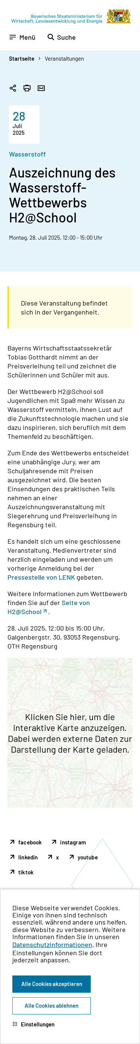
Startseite (21, 58)
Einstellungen (33, 1024)
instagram (73, 842)
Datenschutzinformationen (52, 944)
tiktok (26, 872)
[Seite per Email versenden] (41, 88)
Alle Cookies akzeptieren (51, 983)
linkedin (28, 857)
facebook (30, 842)
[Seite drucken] (27, 88)
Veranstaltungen (64, 58)
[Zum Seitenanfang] (124, 522)
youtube (88, 857)
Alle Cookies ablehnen (51, 1005)
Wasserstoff (27, 154)
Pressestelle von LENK (41, 577)
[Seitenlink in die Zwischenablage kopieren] (12, 88)
